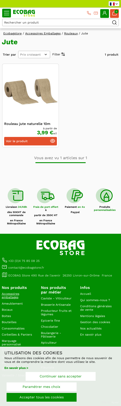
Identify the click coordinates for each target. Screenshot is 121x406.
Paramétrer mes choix (41, 387)
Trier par (9, 54)
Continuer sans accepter (61, 376)
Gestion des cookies (95, 322)
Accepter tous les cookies (41, 397)
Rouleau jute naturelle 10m (27, 124)
